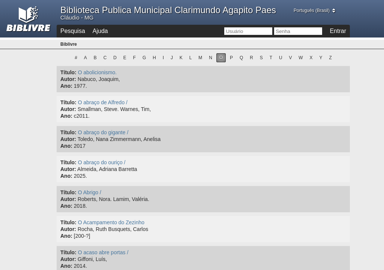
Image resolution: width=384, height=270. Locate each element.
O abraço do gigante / (103, 132)
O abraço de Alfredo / (103, 102)
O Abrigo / (89, 192)
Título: (68, 72)
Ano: (66, 86)
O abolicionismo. (97, 72)
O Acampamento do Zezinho (111, 222)
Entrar (338, 31)
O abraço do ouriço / (102, 162)
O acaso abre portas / (103, 252)
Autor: (68, 79)
